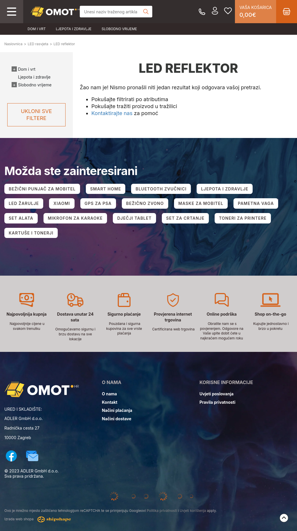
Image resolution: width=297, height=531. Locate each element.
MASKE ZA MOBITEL (200, 203)
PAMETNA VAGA (256, 203)
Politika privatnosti (162, 510)
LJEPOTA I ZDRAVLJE (224, 188)
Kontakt (109, 402)
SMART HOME (105, 188)
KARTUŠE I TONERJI (31, 232)
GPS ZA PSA (98, 203)
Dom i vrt (37, 29)
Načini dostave (116, 418)
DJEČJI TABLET (134, 218)
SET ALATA (21, 218)
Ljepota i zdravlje (73, 29)
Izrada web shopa (37, 519)
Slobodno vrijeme (119, 29)
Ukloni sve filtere (36, 114)
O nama (109, 393)
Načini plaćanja (117, 410)
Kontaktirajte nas (112, 113)
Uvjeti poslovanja (216, 393)
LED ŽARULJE (24, 203)
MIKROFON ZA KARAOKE (75, 218)
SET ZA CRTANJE (185, 218)
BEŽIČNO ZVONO (145, 203)
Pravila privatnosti (218, 402)
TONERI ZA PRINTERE (243, 218)
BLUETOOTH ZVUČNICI (160, 188)
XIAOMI (61, 203)
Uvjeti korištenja (193, 510)
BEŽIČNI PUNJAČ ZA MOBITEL (42, 188)
